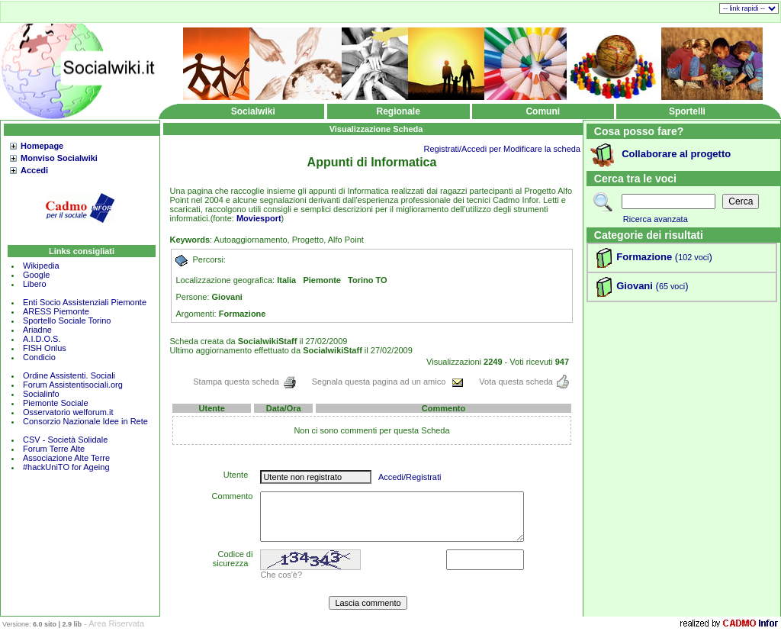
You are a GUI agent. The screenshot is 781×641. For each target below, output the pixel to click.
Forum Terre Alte (55, 448)
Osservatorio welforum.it (68, 412)
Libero (35, 283)
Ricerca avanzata (655, 219)
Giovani (634, 286)
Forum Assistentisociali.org (73, 384)
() (692, 257)
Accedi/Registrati (410, 477)
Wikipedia (41, 265)
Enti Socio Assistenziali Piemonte (84, 302)
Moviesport (258, 218)
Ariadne (37, 329)
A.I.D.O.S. (42, 338)
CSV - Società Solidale (65, 439)
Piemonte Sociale (55, 402)
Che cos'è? (281, 574)
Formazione (644, 257)
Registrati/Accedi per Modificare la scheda (502, 148)
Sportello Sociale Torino (67, 320)
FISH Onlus (44, 348)
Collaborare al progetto (676, 153)
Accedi (34, 170)
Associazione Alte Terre (66, 457)
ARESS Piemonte (56, 311)
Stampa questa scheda (245, 381)
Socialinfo (41, 393)
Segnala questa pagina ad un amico (388, 381)
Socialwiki (253, 111)
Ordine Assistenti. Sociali (69, 375)
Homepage (42, 145)
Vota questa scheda (524, 381)
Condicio (39, 357)
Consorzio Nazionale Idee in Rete (85, 421)
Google (36, 274)
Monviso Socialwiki (59, 158)
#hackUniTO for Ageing (66, 467)
